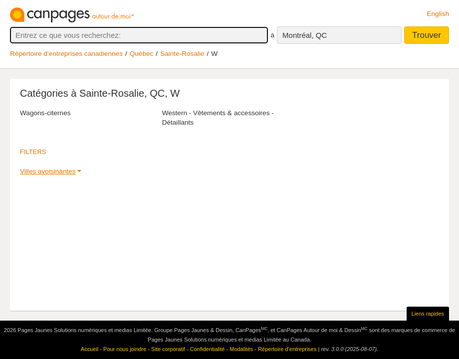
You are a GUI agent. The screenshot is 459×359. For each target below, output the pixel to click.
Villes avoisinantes (48, 171)
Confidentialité (207, 349)
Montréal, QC (304, 35)
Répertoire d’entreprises (287, 349)
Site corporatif (168, 349)
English (438, 13)
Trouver (426, 35)
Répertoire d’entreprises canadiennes (66, 53)
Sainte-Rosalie (182, 53)
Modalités (241, 349)
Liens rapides (428, 314)
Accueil (89, 349)
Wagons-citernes (45, 113)
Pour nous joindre (124, 349)
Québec (142, 53)
